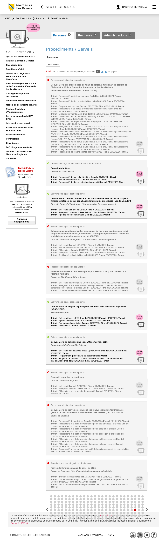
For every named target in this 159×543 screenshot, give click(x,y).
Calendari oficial (14, 65)
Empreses (85, 35)
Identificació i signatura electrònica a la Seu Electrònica (18, 76)
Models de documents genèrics (22, 105)
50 (106, 72)
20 (102, 72)
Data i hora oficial (15, 69)
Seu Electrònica (18, 52)
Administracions (115, 35)
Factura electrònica (15, 134)
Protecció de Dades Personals (21, 100)
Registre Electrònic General (20, 61)
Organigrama (12, 143)
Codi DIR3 (11, 158)
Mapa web (83, 535)
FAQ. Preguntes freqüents (19, 147)
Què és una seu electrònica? (20, 56)
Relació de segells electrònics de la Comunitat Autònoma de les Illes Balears (21, 86)
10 (98, 71)
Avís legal (98, 535)
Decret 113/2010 (19, 523)
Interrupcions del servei (18, 123)
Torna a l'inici (53, 64)
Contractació (12, 139)
